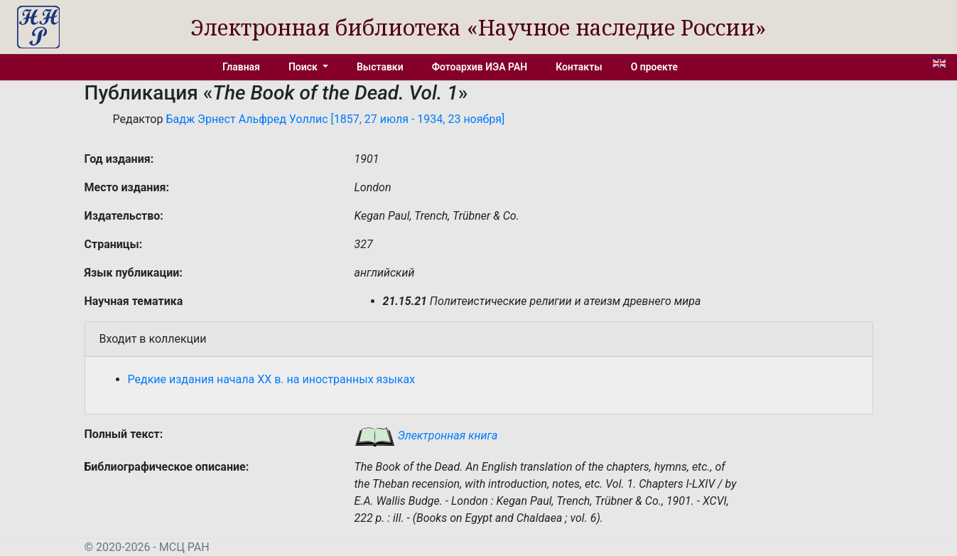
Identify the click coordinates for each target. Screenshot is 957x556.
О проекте (654, 67)
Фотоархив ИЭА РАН (480, 67)
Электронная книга (426, 435)
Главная (241, 67)
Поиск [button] (304, 67)
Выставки (380, 67)
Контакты (579, 67)
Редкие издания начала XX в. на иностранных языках (272, 379)
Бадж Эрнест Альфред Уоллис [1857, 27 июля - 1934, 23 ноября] (335, 119)
